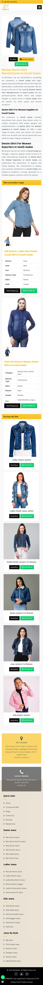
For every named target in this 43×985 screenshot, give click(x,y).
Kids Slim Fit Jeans (13, 923)
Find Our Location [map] (21, 756)
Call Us (13, 59)
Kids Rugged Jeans (13, 918)
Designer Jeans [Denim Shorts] (12, 953)
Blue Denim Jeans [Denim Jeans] (13, 846)
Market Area (10, 824)
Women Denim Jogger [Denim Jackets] (14, 884)
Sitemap (9, 820)
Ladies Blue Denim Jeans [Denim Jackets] (15, 880)
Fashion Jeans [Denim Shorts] (11, 957)
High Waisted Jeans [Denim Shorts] (13, 961)
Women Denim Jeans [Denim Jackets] (14, 872)
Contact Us (21, 786)
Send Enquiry (12, 291)
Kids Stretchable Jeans (15, 914)
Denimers (16, 970)
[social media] (16, 974)
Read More (14, 465)
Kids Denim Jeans (12, 906)
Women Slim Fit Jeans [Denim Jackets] (14, 892)
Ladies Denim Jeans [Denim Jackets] (13, 876)
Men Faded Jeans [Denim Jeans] (12, 854)
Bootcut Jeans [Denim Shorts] (11, 948)
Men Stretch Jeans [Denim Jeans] (13, 850)
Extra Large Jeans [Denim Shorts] (12, 944)
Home (8, 803)
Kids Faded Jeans (12, 910)
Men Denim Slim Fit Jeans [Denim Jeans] (16, 841)
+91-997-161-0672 (9, 2)
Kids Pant (9, 927)
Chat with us (21, 64)
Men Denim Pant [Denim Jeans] (12, 858)
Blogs (8, 811)
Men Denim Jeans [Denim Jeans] (12, 837)
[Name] (39, 7)
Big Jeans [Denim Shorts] (9, 940)
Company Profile (12, 807)
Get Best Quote (26, 59)
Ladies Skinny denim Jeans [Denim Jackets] (16, 888)
